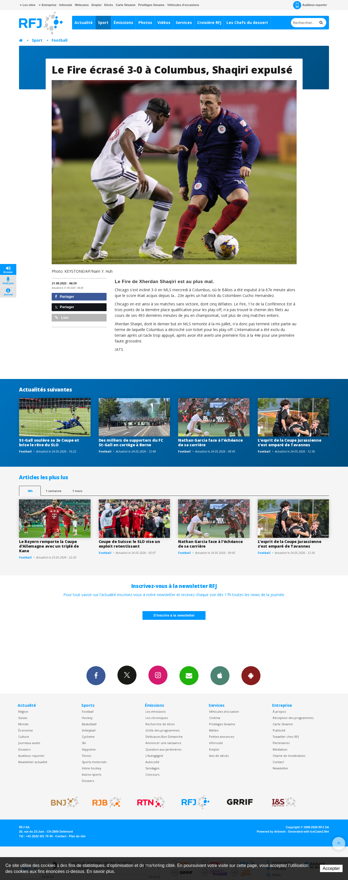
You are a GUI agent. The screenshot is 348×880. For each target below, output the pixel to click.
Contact (278, 762)
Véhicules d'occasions (183, 5)
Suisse (22, 718)
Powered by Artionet (271, 831)
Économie (25, 730)
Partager (64, 297)
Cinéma (214, 718)
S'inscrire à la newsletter (174, 615)
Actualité (83, 22)
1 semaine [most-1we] (53, 491)
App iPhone (219, 675)
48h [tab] (30, 491)
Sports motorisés (94, 762)
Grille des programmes (162, 730)
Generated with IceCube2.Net (308, 831)
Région (23, 711)
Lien (62, 317)
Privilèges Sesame (222, 724)
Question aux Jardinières (163, 749)
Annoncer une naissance (163, 743)
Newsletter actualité (32, 762)
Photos (145, 22)
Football (59, 40)
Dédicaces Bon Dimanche (164, 736)
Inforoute (65, 5)
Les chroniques (156, 718)
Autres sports (91, 774)
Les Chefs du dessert (247, 22)
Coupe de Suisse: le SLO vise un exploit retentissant (129, 544)
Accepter (331, 868)
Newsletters (188, 675)
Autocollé (152, 762)
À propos (279, 711)
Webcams (82, 5)
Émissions (123, 22)
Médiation (280, 749)
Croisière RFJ (209, 22)
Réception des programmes (293, 718)
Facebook (95, 675)
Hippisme (89, 749)
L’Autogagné (154, 755)
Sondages (152, 768)
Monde (23, 724)
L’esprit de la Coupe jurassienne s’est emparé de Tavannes (289, 442)
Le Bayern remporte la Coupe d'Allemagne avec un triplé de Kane (49, 546)
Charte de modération (289, 755)
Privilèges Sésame (151, 5)
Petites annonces (221, 736)
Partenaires (281, 743)
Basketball (89, 724)
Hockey (87, 718)
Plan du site (77, 836)
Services (184, 22)
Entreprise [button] (47, 5)
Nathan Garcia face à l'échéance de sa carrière (210, 442)
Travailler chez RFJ (286, 736)
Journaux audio (29, 743)
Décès (108, 5)
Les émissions (155, 711)
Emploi (96, 5)
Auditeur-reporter (310, 5)
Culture (23, 736)
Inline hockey (91, 768)
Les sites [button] (27, 5)
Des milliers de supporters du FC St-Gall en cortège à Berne (131, 442)
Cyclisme (88, 736)
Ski (84, 743)
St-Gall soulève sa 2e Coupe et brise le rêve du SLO (49, 442)
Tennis (86, 755)
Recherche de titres (160, 724)
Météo (214, 730)
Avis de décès (219, 755)
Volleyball (88, 730)
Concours (152, 774)
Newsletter (280, 768)
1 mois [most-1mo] (77, 491)
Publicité (279, 730)
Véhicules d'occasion (224, 711)
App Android (250, 675)
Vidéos (163, 22)
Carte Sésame (126, 5)
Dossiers (24, 749)
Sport (103, 22)
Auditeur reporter (31, 755)
